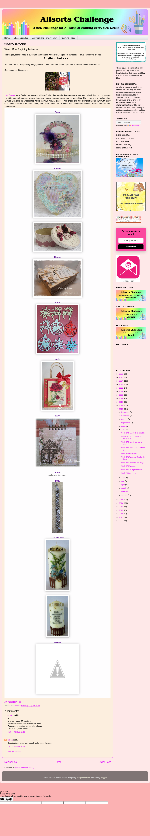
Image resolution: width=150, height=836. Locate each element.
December (125, 412)
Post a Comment (14, 752)
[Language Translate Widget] (128, 122)
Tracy (57, 481)
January (124, 495)
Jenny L (10, 715)
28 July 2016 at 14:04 (16, 746)
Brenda (57, 169)
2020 (121, 395)
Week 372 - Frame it (129, 453)
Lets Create (9, 95)
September (125, 423)
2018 (121, 402)
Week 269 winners (128, 473)
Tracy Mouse (58, 537)
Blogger (103, 778)
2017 (121, 406)
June (123, 478)
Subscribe (131, 246)
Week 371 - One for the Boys (132, 463)
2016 (121, 409)
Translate (132, 126)
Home (7, 38)
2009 (121, 521)
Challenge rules (21, 38)
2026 (121, 374)
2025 (121, 377)
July (123, 430)
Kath (57, 303)
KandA (10, 740)
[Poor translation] (9, 799)
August (124, 426)
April (123, 485)
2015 (121, 500)
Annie (57, 112)
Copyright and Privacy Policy (44, 38)
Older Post (105, 762)
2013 (121, 507)
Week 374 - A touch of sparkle (133, 433)
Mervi (57, 416)
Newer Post (10, 762)
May (123, 481)
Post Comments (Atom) (24, 768)
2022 (121, 388)
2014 (121, 503)
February (125, 492)
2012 (121, 510)
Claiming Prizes (68, 38)
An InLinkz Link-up (12, 702)
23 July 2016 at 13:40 (16, 732)
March (124, 488)
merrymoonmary (83, 778)
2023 (121, 384)
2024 (121, 381)
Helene (57, 257)
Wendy (57, 642)
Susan (57, 472)
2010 (121, 517)
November (125, 416)
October (124, 419)
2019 (121, 398)
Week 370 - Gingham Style (131, 470)
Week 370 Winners (128, 466)
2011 (121, 514)
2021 (121, 391)
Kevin (57, 359)
